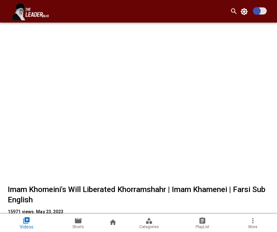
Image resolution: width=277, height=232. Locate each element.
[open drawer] (8, 11)
